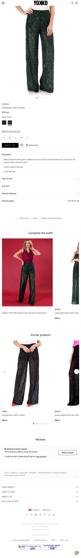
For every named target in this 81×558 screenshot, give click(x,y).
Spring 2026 (23, 473)
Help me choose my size (11, 131)
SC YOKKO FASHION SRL (39, 524)
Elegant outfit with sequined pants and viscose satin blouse (24, 313)
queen (58, 309)
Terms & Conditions (21, 540)
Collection (14, 473)
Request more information (51, 218)
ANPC (53, 540)
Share (35, 218)
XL (21, 138)
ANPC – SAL (64, 540)
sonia (4, 412)
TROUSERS (32, 473)
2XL (27, 138)
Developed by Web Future (40, 535)
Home (7, 473)
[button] (36, 97)
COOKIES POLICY (40, 540)
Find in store (32, 145)
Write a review (67, 453)
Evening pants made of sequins (13, 415)
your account (41, 456)
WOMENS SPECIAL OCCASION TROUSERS (51, 473)
